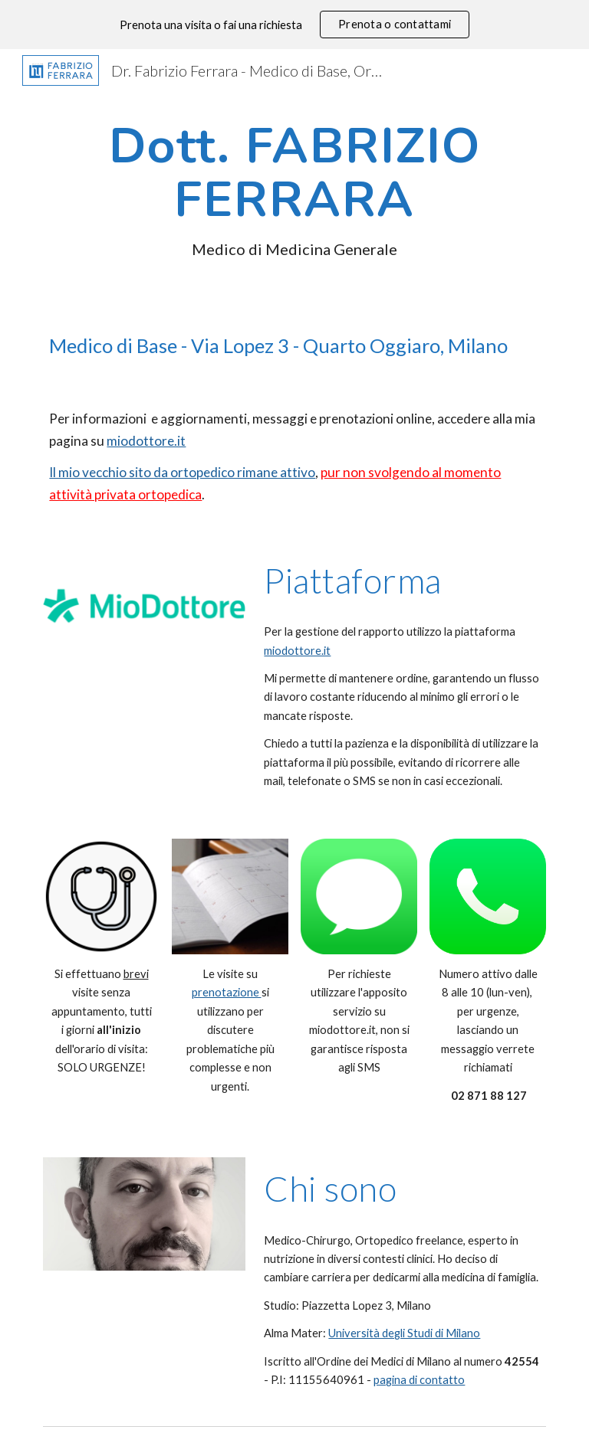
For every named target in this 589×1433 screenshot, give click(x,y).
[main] (294, 189)
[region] (294, 24)
